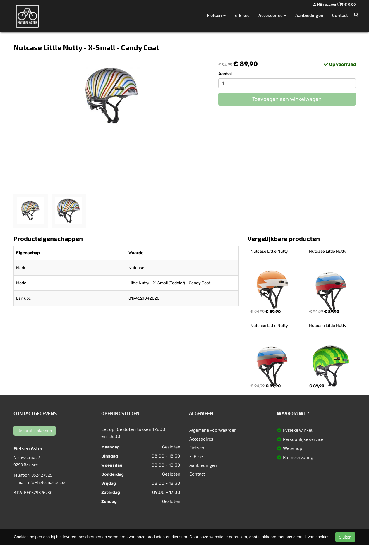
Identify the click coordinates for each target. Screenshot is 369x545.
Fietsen (196, 447)
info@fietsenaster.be (46, 482)
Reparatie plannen (34, 430)
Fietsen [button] (216, 15)
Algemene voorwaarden (213, 430)
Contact (340, 15)
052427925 (41, 474)
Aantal (225, 73)
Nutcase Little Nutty (269, 251)
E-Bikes (242, 15)
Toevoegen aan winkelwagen (287, 99)
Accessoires (201, 438)
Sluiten (345, 537)
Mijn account (326, 4)
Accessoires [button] (272, 15)
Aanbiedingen (309, 15)
